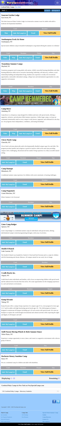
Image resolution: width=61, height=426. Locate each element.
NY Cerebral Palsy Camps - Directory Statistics (30, 391)
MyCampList (46, 421)
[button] (6, 33)
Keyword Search (5, 419)
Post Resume (25, 417)
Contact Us (45, 419)
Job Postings (25, 415)
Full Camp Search (5, 421)
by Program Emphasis (6, 417)
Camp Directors (47, 417)
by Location (4, 415)
